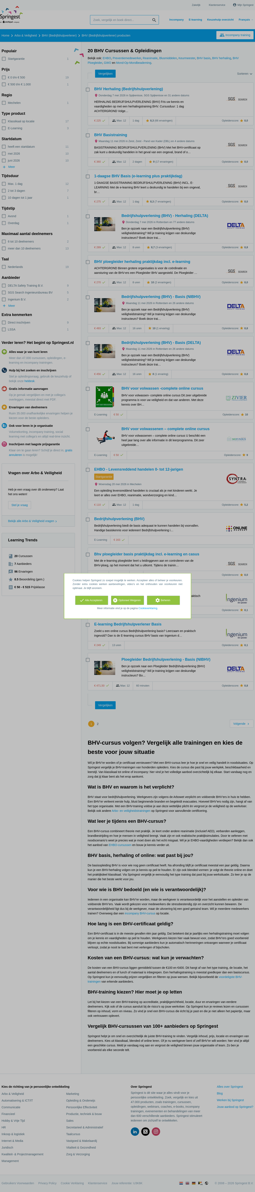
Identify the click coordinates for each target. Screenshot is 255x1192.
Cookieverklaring (148, 608)
